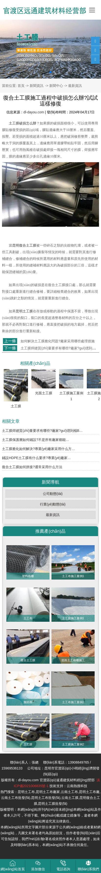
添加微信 (38, 865)
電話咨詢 (63, 865)
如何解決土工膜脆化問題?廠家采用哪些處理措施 (57, 341)
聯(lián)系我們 (88, 865)
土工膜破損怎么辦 (22, 123)
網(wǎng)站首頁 (12, 865)
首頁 (21, 86)
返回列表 (11, 356)
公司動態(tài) (53, 494)
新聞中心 (56, 86)
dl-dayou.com (34, 112)
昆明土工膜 (24, 311)
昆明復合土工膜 (24, 245)
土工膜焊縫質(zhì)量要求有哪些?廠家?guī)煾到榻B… (42, 431)
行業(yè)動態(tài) (52, 504)
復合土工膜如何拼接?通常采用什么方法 (32, 467)
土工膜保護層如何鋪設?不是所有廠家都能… (35, 440)
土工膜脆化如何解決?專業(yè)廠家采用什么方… (38, 449)
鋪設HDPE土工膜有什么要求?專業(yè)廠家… (36, 458)
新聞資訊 (36, 86)
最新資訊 (53, 515)
